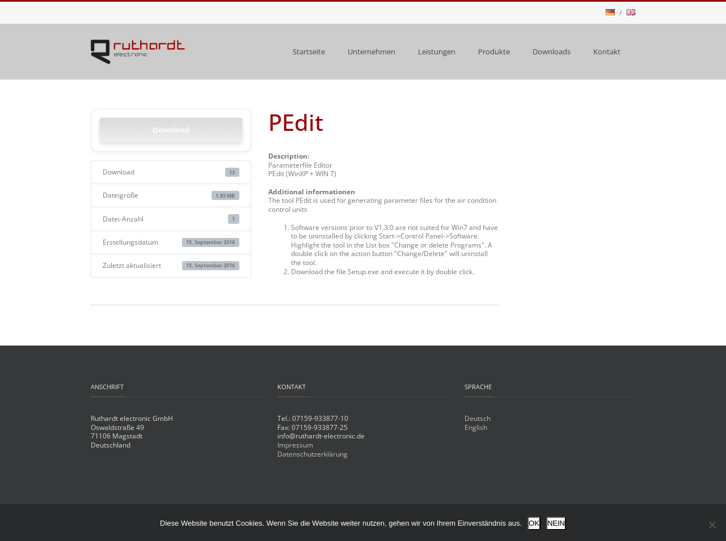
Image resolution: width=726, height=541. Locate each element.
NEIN (556, 523)
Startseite (309, 51)
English (476, 427)
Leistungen (436, 51)
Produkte (494, 51)
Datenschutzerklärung (312, 454)
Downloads (552, 51)
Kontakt (607, 51)
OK (534, 523)
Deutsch (478, 418)
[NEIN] (711, 524)
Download (171, 130)
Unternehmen (371, 51)
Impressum (295, 445)
